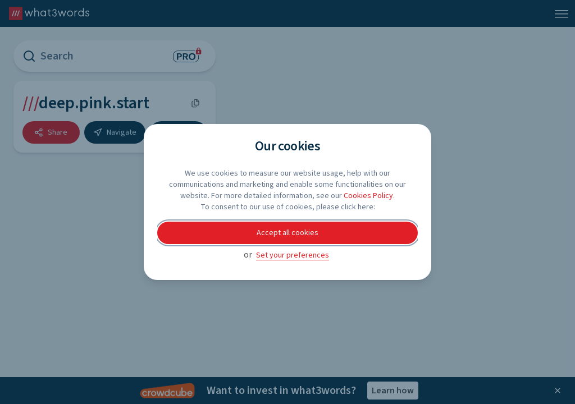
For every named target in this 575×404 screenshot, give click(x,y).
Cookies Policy (368, 195)
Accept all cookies (287, 232)
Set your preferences (292, 255)
